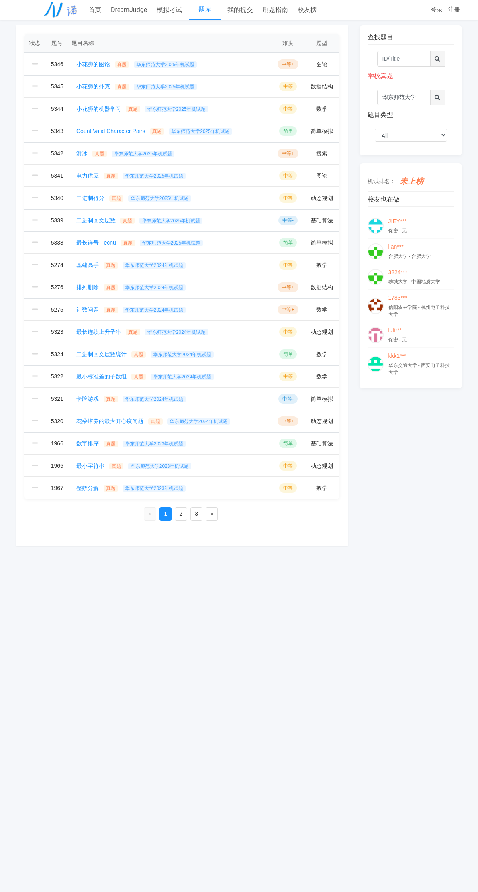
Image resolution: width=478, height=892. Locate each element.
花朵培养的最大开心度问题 (153, 421)
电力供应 (131, 176)
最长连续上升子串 (142, 332)
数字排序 (131, 443)
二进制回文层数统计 (145, 354)
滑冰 (125, 153)
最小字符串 (133, 466)
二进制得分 (133, 198)
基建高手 (131, 265)
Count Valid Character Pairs (154, 131)
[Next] (212, 514)
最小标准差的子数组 (145, 376)
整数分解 (131, 488)
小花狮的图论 (136, 64)
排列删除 (131, 287)
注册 (454, 9)
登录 (437, 9)
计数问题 (131, 309)
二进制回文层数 (139, 220)
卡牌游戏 (131, 399)
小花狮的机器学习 (142, 109)
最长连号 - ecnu (139, 242)
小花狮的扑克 (136, 86)
